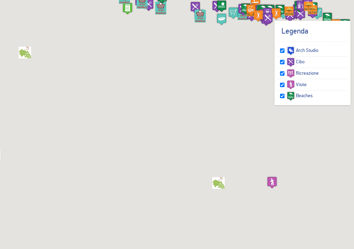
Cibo (296, 61)
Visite (297, 84)
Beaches (300, 95)
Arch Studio (302, 50)
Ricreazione (303, 73)
